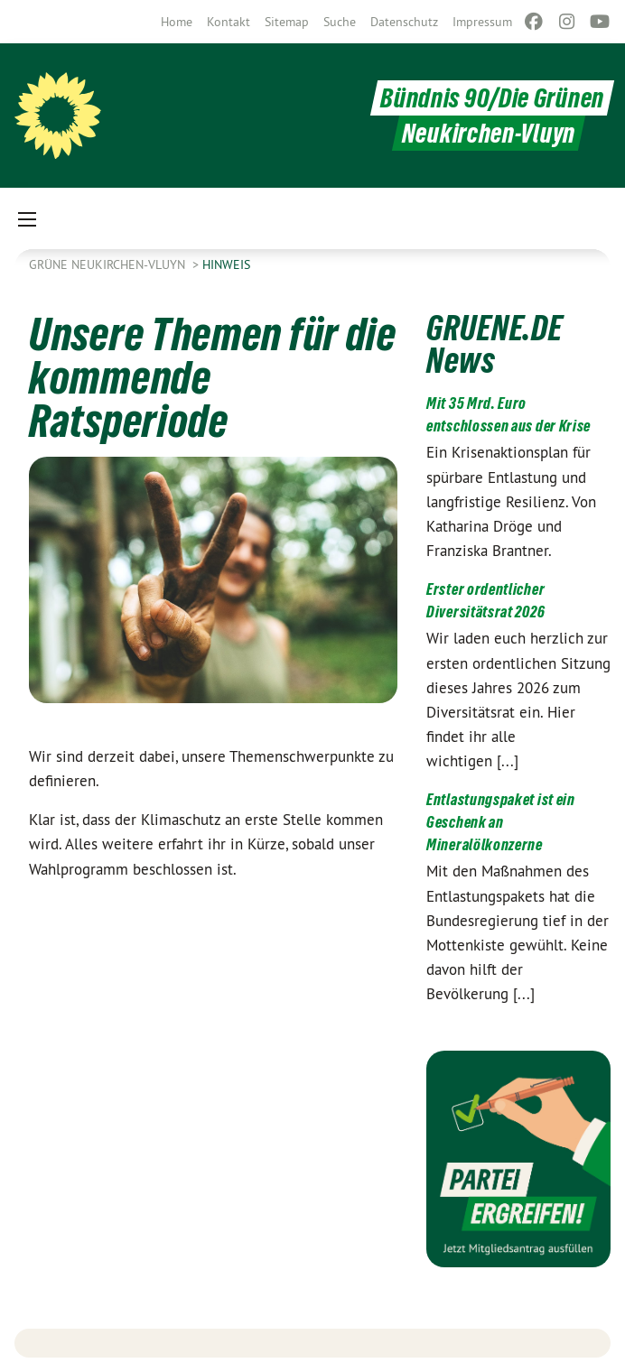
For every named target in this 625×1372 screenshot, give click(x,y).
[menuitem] (176, 21)
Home (176, 22)
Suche (339, 22)
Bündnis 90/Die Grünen (492, 98)
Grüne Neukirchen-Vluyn (109, 264)
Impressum (482, 22)
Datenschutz (404, 22)
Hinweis (226, 264)
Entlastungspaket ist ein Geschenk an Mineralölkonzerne (500, 822)
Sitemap (287, 22)
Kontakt (228, 22)
